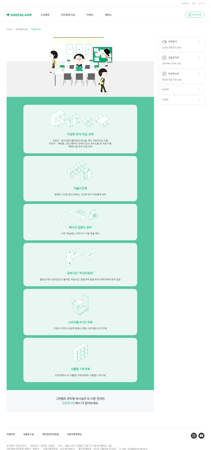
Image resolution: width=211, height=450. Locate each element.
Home (9, 29)
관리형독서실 (22, 29)
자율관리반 (36, 29)
